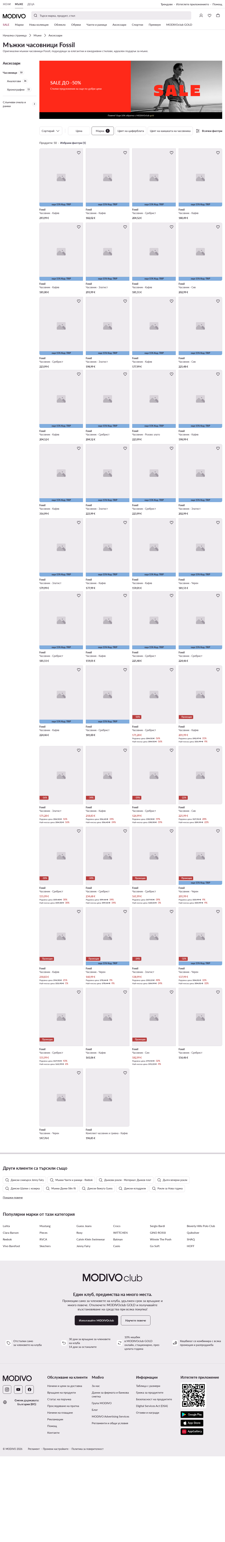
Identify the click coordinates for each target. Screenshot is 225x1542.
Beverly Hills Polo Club (201, 1311)
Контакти (53, 1518)
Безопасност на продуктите (154, 1484)
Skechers (45, 1331)
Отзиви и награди (147, 1498)
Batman (118, 1325)
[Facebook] (29, 1475)
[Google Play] (192, 1500)
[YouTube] (18, 1475)
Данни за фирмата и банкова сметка (110, 1480)
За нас (96, 1471)
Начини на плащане (60, 1498)
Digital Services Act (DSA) (152, 1491)
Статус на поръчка (59, 1484)
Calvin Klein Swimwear (90, 1325)
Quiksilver (193, 1318)
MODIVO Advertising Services (110, 1502)
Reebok (7, 1325)
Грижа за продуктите (149, 1478)
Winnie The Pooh (160, 1325)
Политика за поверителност (88, 1534)
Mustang (45, 1311)
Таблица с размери (148, 1471)
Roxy (79, 1318)
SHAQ (191, 1325)
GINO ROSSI (158, 1318)
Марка (103, 131)
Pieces (43, 1318)
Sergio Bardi (157, 1311)
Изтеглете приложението (192, 4)
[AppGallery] (192, 1517)
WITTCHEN (120, 1318)
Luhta (6, 1311)
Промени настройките (55, 1534)
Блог (95, 1495)
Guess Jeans (84, 1311)
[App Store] (192, 1508)
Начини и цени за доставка (64, 1471)
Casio (116, 1331)
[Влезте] (201, 15)
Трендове (167, 4)
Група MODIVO (102, 1488)
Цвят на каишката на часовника (170, 130)
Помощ (217, 4)
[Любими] (209, 15)
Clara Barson (11, 1318)
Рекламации (55, 1504)
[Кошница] (218, 15)
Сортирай (51, 131)
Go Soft (155, 1331)
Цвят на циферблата (131, 130)
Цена (79, 130)
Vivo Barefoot (11, 1331)
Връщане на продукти (61, 1478)
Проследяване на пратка (63, 1491)
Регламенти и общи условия (110, 1508)
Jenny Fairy (83, 1331)
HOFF (190, 1331)
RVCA (43, 1325)
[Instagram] (7, 1475)
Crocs (116, 1311)
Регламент (34, 1534)
